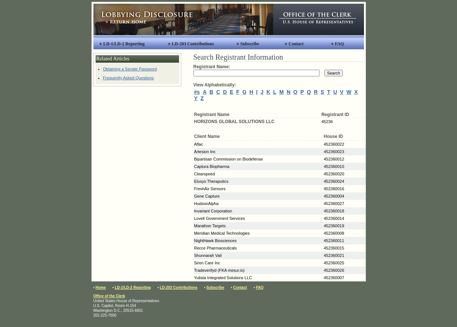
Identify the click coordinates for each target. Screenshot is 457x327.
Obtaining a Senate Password (130, 69)
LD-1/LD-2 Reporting (124, 43)
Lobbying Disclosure (183, 19)
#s (197, 92)
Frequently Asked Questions (128, 78)
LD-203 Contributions (193, 43)
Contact (296, 43)
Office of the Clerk (109, 296)
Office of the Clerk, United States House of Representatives (318, 19)
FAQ (339, 43)
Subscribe (250, 43)
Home (101, 287)
